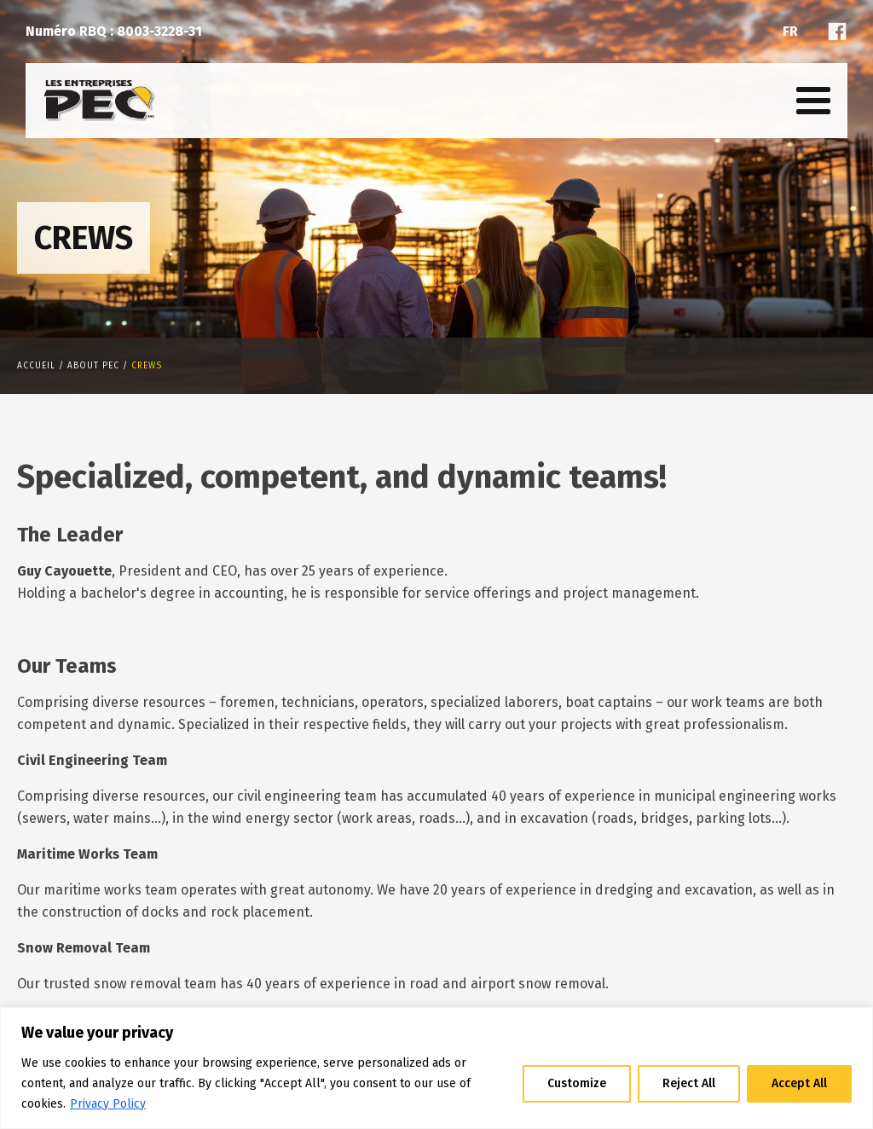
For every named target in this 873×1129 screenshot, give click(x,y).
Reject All (688, 1083)
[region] (436, 1068)
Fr (790, 31)
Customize (576, 1083)
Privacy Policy (108, 1104)
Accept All (799, 1083)
